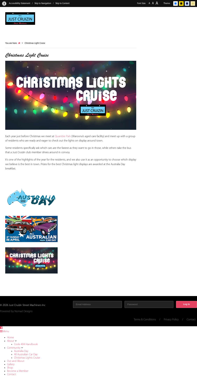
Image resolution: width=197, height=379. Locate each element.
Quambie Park (63, 136)
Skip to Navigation (42, 3)
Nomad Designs (23, 311)
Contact (191, 319)
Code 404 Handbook (26, 344)
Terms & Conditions (145, 319)
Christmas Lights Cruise (27, 357)
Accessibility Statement (19, 3)
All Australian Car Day (26, 354)
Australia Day (21, 351)
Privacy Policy (171, 319)
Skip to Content (62, 3)
